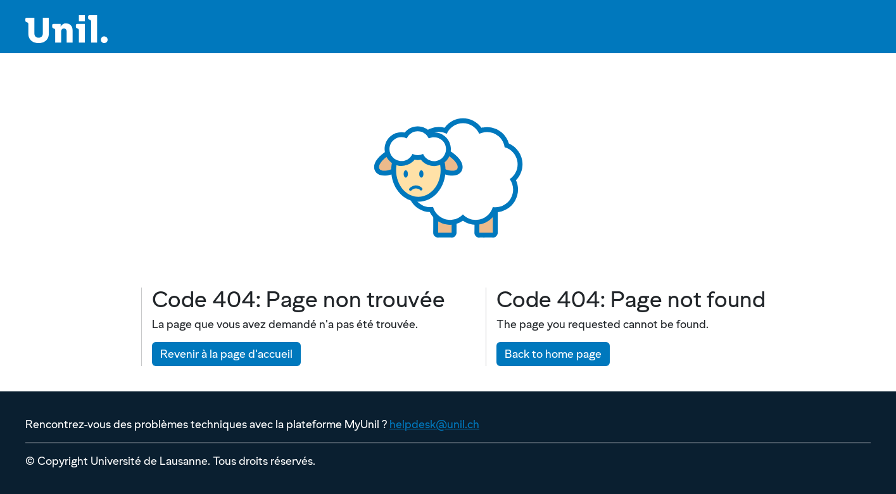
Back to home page (553, 353)
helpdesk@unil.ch (434, 424)
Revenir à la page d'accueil (226, 353)
